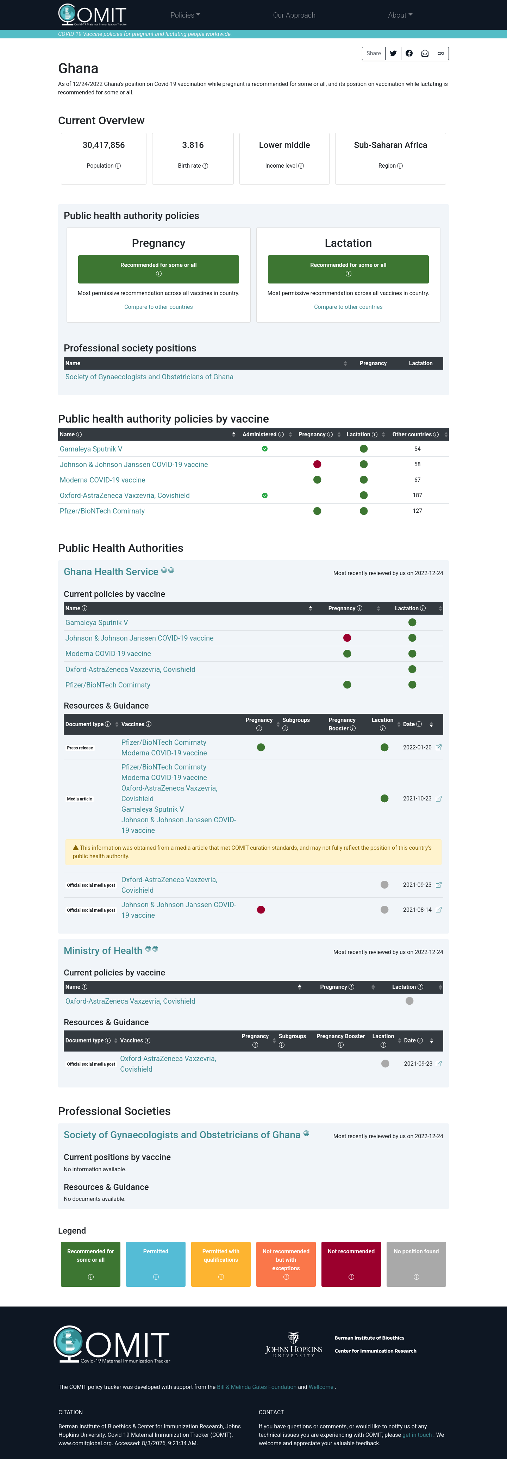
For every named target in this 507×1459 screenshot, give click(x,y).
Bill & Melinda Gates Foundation (257, 1387)
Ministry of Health (103, 950)
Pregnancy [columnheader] (263, 724)
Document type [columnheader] (92, 724)
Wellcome (322, 1387)
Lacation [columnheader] (387, 724)
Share (374, 53)
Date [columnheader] (418, 724)
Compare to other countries (158, 307)
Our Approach (294, 15)
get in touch (417, 1435)
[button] (186, 15)
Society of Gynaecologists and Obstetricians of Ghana (182, 1135)
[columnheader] (206, 363)
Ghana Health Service (111, 572)
